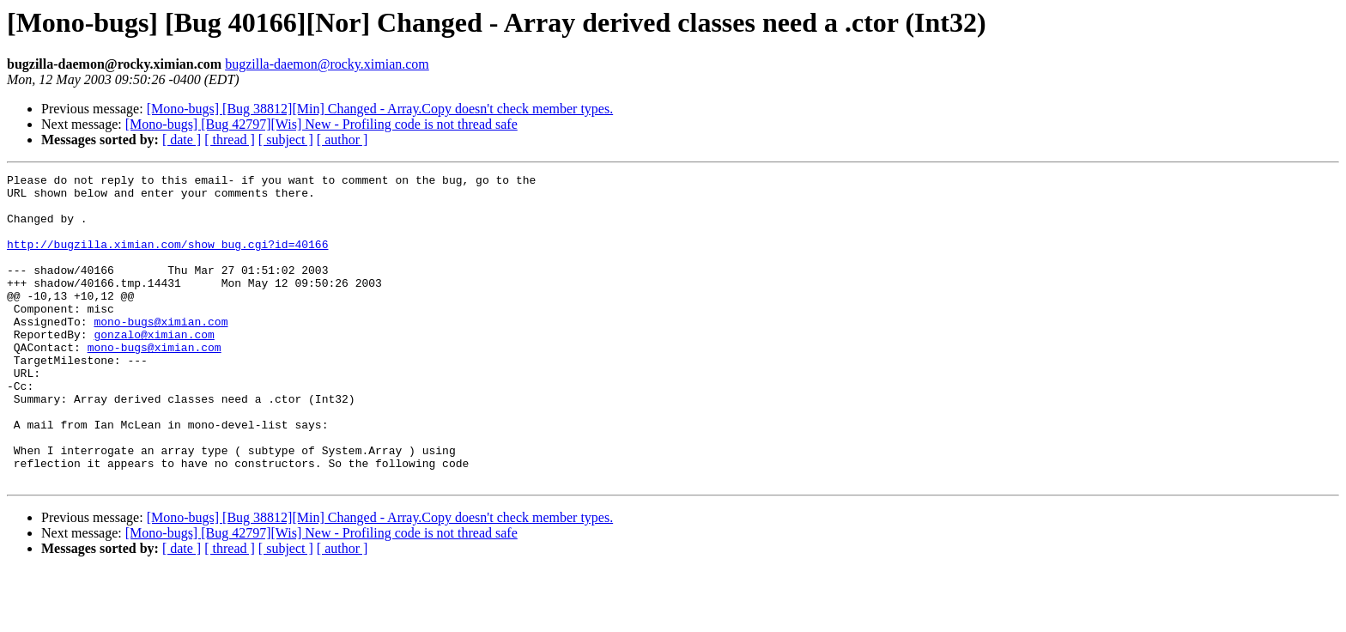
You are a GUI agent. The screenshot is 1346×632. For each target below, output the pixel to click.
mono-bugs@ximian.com (160, 352)
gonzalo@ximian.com (154, 367)
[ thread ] (229, 139)
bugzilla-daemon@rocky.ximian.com (327, 64)
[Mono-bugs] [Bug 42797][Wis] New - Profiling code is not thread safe (321, 124)
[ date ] (181, 139)
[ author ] (342, 139)
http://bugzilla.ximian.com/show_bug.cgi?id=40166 (167, 259)
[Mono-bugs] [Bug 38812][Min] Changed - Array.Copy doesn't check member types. (380, 108)
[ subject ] (285, 139)
